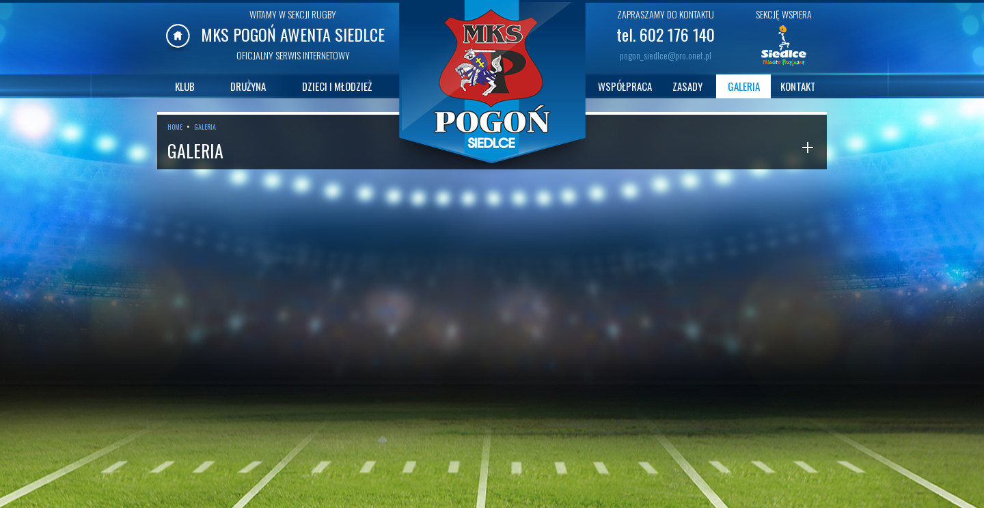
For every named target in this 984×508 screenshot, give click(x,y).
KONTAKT (798, 86)
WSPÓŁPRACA (625, 86)
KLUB (185, 86)
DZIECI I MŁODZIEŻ (337, 86)
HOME (174, 127)
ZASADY (687, 86)
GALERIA (744, 86)
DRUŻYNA (248, 86)
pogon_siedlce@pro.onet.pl (665, 55)
